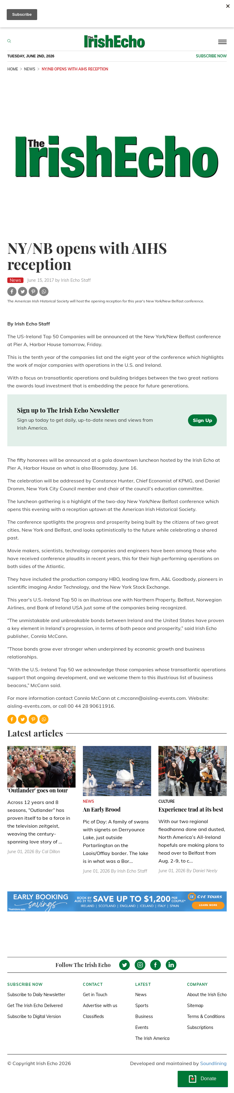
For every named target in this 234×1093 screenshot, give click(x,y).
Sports (141, 1005)
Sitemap (195, 1005)
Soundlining (213, 1063)
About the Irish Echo (207, 994)
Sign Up (202, 420)
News (141, 994)
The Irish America (152, 1038)
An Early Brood (102, 809)
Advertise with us (100, 1005)
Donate (208, 1078)
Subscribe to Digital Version (34, 1016)
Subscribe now (211, 56)
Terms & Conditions (206, 1016)
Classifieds (93, 1016)
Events (141, 1027)
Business (144, 1016)
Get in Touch (95, 994)
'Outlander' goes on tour (37, 790)
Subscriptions (200, 1027)
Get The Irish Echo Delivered (34, 1005)
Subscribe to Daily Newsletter (36, 994)
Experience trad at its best (190, 809)
